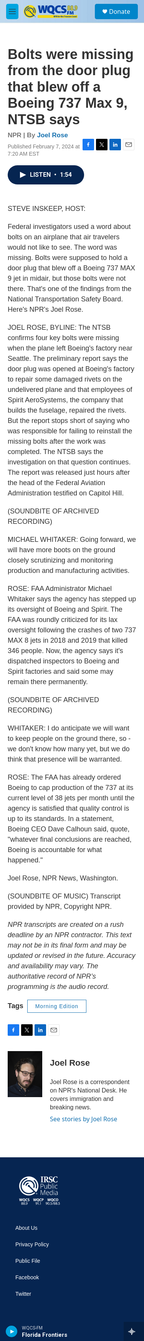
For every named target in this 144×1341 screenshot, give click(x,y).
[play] (12, 1331)
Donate (119, 11)
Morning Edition (56, 1006)
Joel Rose (52, 135)
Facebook (27, 1277)
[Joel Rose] (25, 1074)
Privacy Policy (32, 1244)
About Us (26, 1228)
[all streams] (134, 1331)
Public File (27, 1261)
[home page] (38, 1191)
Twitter (23, 1294)
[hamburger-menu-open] (12, 11)
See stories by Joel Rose (83, 1119)
